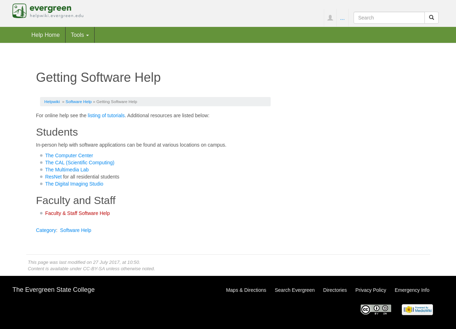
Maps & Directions (246, 290)
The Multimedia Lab (67, 169)
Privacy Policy (370, 290)
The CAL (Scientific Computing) (79, 162)
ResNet (53, 177)
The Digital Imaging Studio (74, 184)
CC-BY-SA (94, 268)
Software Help (79, 101)
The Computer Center (69, 155)
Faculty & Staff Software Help (77, 213)
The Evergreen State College (53, 289)
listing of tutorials (106, 115)
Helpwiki (52, 101)
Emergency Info (412, 290)
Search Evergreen (295, 290)
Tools (80, 35)
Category (46, 230)
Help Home (46, 35)
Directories (335, 290)
